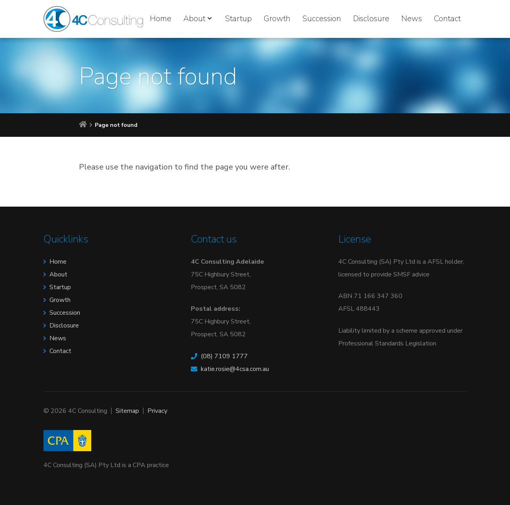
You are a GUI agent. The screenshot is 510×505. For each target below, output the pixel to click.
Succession (321, 18)
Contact (447, 18)
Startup (238, 18)
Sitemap (127, 410)
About (194, 18)
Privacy (157, 410)
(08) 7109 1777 (224, 356)
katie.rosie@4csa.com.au (235, 369)
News (411, 18)
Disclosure (371, 18)
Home (160, 18)
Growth (277, 18)
